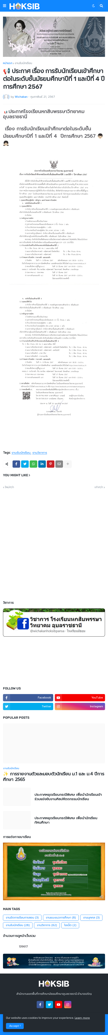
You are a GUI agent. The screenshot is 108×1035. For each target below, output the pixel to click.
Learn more (82, 1018)
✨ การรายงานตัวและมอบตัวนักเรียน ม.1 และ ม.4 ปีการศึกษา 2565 (53, 777)
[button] (4, 5)
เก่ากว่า (99, 487)
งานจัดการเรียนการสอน (22, 917)
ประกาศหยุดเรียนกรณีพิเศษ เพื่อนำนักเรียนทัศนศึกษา (65, 820)
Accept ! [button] (15, 1026)
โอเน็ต (70, 925)
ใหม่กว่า (9, 487)
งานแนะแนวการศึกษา (61, 917)
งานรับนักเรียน (23, 63)
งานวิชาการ (39, 452)
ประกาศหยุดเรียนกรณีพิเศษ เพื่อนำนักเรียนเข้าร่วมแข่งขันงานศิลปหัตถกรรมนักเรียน (68, 796)
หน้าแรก (7, 63)
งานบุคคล (91, 917)
